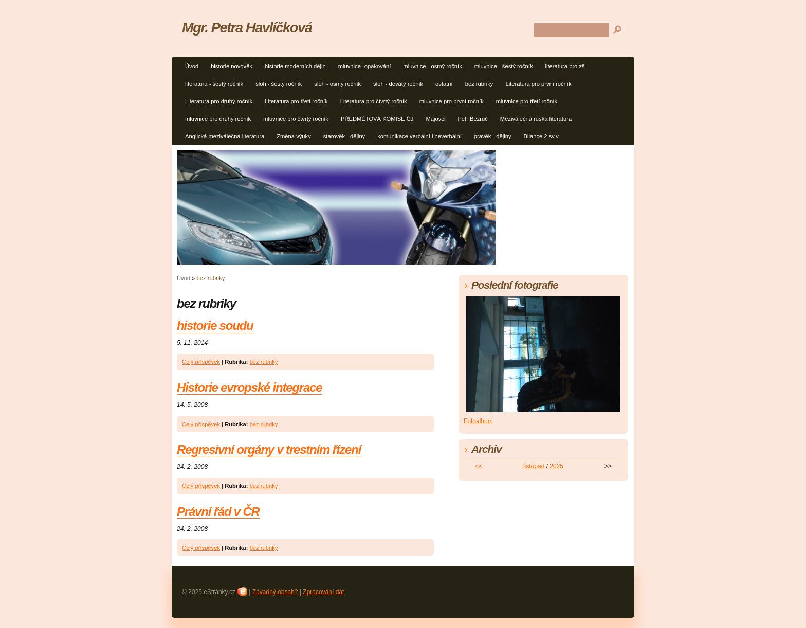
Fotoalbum (478, 421)
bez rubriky (479, 84)
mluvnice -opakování (364, 66)
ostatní (444, 84)
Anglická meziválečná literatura (224, 136)
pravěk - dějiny (492, 136)
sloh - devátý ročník (398, 84)
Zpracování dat (323, 592)
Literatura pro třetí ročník (296, 101)
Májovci (435, 119)
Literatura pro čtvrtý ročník (373, 101)
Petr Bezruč (472, 119)
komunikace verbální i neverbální (419, 136)
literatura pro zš (565, 66)
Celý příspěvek (201, 362)
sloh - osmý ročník (337, 84)
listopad (533, 466)
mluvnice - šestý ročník (503, 66)
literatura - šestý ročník (214, 84)
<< (478, 466)
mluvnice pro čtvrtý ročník (295, 119)
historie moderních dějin (295, 66)
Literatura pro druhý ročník (218, 101)
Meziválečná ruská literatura (536, 119)
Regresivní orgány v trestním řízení (269, 450)
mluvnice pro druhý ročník (218, 119)
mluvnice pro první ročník (451, 101)
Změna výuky (294, 136)
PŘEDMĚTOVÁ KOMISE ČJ (377, 119)
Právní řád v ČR (218, 511)
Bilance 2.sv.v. (542, 136)
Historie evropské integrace (249, 387)
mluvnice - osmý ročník (432, 66)
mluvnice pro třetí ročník (526, 101)
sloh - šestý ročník (278, 84)
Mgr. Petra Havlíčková (247, 28)
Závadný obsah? (275, 592)
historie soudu (215, 326)
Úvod (191, 66)
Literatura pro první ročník (538, 84)
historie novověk (231, 66)
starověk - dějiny (344, 136)
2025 (556, 466)
